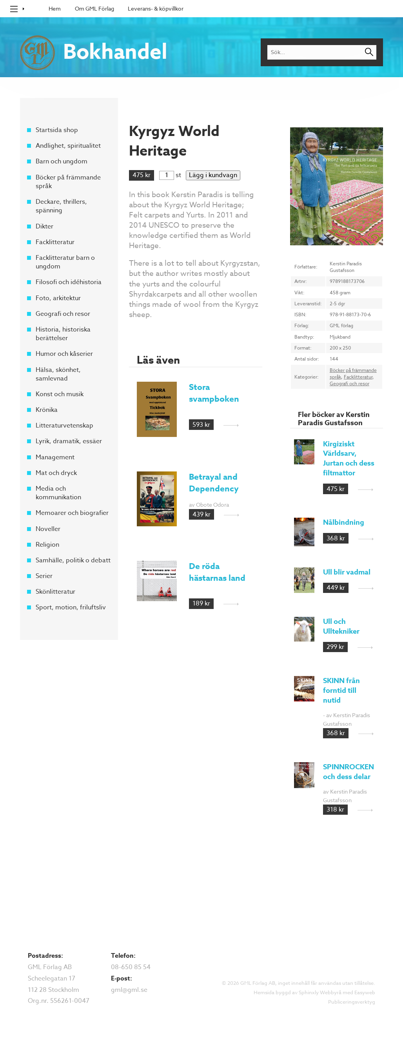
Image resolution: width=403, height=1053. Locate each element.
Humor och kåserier (64, 354)
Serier (44, 576)
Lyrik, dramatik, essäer (69, 441)
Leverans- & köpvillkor (155, 8)
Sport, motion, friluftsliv (71, 607)
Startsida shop (57, 130)
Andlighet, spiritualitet (68, 145)
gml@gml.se (129, 990)
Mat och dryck (56, 473)
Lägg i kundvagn (213, 175)
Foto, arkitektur (58, 298)
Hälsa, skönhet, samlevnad (58, 374)
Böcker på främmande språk (68, 181)
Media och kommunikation (58, 493)
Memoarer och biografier (72, 513)
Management (55, 457)
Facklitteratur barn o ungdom (65, 262)
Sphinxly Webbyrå (320, 992)
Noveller (48, 528)
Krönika (47, 410)
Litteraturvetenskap (64, 425)
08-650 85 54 (131, 967)
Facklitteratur (55, 242)
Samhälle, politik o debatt (73, 560)
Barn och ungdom (61, 161)
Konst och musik (60, 394)
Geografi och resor (63, 314)
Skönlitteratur (55, 591)
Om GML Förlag (94, 8)
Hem (55, 8)
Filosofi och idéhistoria (69, 282)
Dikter (44, 226)
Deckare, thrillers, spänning (61, 206)
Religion (47, 544)
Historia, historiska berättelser (63, 334)
